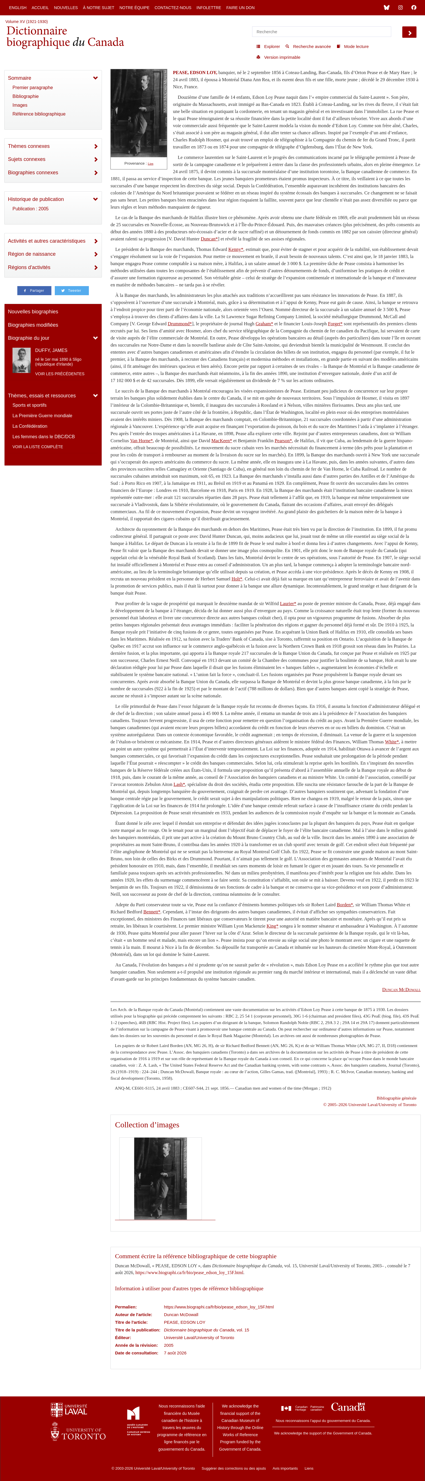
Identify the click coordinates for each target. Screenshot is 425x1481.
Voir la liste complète (37, 446)
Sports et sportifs (29, 405)
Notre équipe (135, 7)
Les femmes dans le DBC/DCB (43, 436)
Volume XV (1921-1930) (26, 21)
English (17, 7)
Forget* (335, 323)
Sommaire (19, 78)
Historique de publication (36, 199)
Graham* (264, 323)
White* (392, 741)
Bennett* (151, 911)
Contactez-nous (172, 7)
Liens (309, 1468)
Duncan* (209, 239)
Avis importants (285, 1468)
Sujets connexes (26, 159)
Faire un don (240, 7)
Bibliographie (25, 96)
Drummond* (180, 323)
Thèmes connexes (29, 146)
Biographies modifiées (33, 325)
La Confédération (29, 426)
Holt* (237, 579)
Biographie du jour (28, 338)
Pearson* (283, 440)
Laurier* (288, 603)
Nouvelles (66, 7)
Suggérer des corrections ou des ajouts (234, 1468)
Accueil (40, 7)
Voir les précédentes (60, 374)
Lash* (179, 784)
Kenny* (235, 249)
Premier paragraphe (32, 87)
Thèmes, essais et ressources (42, 395)
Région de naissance (32, 254)
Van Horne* (141, 440)
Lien (151, 163)
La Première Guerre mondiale (42, 415)
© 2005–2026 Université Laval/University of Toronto (369, 1104)
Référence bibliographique (39, 114)
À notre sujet (98, 7)
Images (19, 105)
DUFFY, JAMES (51, 350)
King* (273, 926)
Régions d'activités (29, 267)
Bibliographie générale (396, 1098)
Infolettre (208, 7)
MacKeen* (222, 440)
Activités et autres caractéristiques (46, 241)
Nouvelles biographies (33, 311)
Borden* (345, 904)
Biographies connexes (33, 172)
